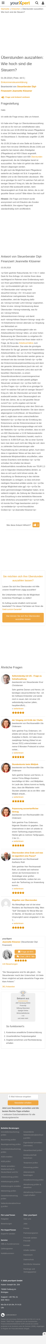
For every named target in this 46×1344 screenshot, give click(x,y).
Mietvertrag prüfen (8, 1191)
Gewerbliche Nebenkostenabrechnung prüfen (33, 1135)
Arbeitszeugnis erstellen (11, 1186)
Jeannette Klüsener (11, 942)
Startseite (5, 9)
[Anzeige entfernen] (44, 1334)
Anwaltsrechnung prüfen (33, 1180)
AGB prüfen (6, 1161)
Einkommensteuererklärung (14, 82)
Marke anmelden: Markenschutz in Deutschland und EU (9, 1169)
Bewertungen (6, 1224)
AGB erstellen (7, 1157)
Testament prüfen (30, 1163)
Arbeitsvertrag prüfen (9, 1177)
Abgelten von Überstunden (24, 900)
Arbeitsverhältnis (26, 343)
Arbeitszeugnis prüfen (10, 1181)
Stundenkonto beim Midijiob (25, 764)
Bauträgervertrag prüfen (11, 1144)
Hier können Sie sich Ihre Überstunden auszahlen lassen (23, 617)
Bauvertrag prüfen (8, 1140)
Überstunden (36, 157)
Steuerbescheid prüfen (32, 1150)
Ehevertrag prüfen (30, 1167)
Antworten (15, 9)
